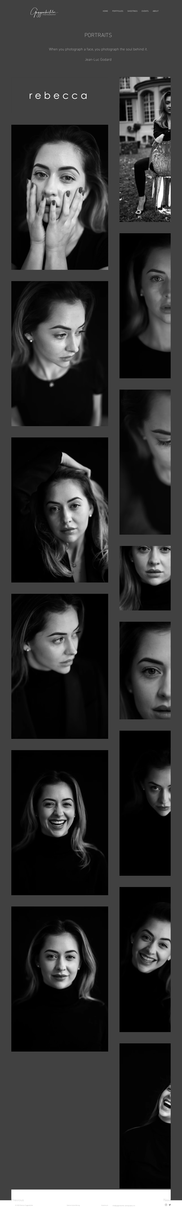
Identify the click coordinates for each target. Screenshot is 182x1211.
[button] (117, 11)
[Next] (161, 1200)
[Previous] (21, 1200)
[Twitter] (169, 1204)
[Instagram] (166, 1204)
